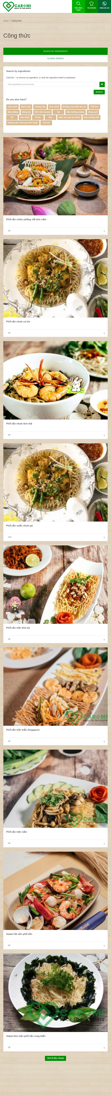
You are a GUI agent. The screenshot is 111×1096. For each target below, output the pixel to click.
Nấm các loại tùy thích (69, 117)
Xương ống (40, 106)
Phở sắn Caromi (42, 112)
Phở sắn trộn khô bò (18, 627)
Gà (58, 112)
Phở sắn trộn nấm (16, 832)
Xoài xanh (12, 106)
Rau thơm (25, 117)
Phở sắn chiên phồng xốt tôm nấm (26, 219)
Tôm (50, 117)
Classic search (55, 58)
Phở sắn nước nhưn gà (19, 525)
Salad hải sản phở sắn (19, 934)
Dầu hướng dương (75, 112)
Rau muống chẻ (91, 117)
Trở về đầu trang (55, 1058)
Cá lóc (38, 117)
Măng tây (26, 112)
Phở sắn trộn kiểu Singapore (23, 729)
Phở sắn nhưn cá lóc (18, 321)
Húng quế (93, 112)
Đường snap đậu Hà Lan (74, 106)
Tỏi (12, 117)
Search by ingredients (55, 51)
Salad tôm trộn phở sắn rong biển (25, 1036)
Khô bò (46, 123)
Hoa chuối (54, 106)
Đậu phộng (13, 112)
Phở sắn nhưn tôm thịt (19, 423)
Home (6, 21)
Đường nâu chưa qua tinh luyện (23, 123)
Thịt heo (94, 106)
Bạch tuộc (26, 106)
